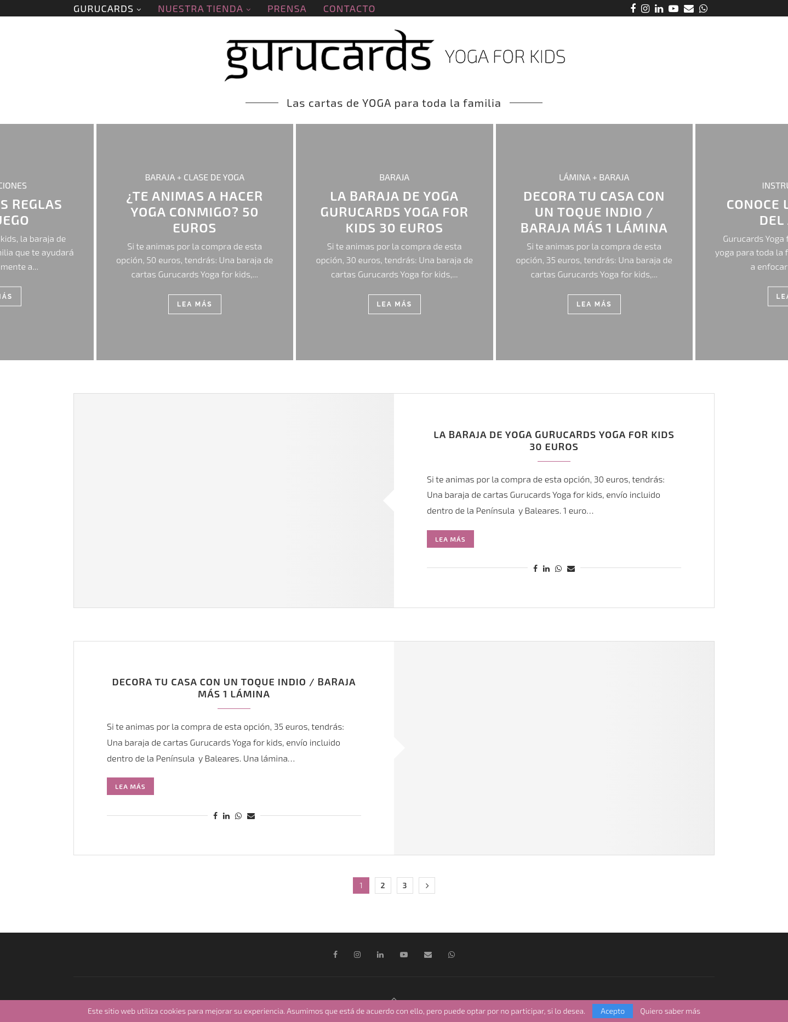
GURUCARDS (103, 8)
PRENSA (287, 8)
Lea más (195, 304)
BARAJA (394, 177)
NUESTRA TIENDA (200, 8)
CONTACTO (349, 8)
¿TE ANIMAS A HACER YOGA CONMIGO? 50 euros (194, 211)
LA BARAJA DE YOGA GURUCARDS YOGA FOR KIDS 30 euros (395, 211)
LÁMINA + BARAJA (594, 177)
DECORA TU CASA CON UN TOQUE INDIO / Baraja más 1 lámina (594, 211)
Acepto (613, 1010)
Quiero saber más (670, 1011)
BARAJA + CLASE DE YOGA (194, 177)
